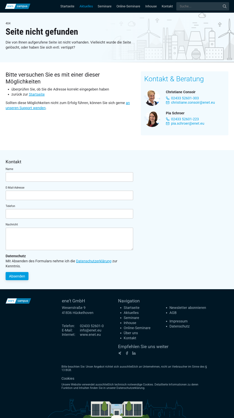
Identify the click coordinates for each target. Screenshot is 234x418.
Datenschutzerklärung (93, 261)
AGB (172, 313)
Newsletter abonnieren (187, 307)
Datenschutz (179, 326)
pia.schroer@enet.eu (185, 123)
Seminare (105, 6)
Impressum (178, 321)
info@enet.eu (90, 330)
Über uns (131, 333)
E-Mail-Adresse (15, 187)
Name (9, 169)
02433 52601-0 (92, 326)
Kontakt (167, 6)
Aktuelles (86, 6)
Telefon (10, 206)
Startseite (67, 6)
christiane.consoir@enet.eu (190, 102)
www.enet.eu (90, 334)
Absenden (17, 276)
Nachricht (12, 224)
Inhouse (151, 6)
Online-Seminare (128, 6)
